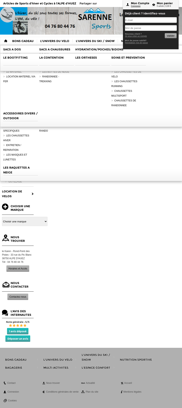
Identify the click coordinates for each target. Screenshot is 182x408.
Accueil (128, 383)
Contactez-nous (17, 296)
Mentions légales (132, 391)
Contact (11, 383)
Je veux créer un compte (136, 36)
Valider (171, 35)
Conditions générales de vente (62, 391)
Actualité (90, 383)
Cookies (12, 400)
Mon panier (165, 3)
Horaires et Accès (17, 268)
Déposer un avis (17, 338)
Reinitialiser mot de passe (136, 43)
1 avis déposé (17, 331)
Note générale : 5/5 (17, 321)
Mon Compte (140, 3)
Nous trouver (53, 383)
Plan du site (92, 391)
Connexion (136, 6)
